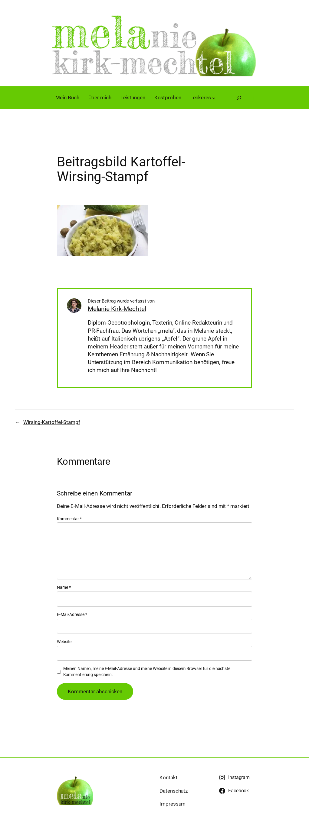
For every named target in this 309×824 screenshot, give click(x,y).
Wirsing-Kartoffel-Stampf (51, 422)
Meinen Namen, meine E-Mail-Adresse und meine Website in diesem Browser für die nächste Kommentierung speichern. (146, 671)
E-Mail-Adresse (72, 614)
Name (64, 587)
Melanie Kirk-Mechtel (117, 309)
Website (64, 641)
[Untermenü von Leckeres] (213, 97)
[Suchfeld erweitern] (239, 97)
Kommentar (69, 518)
